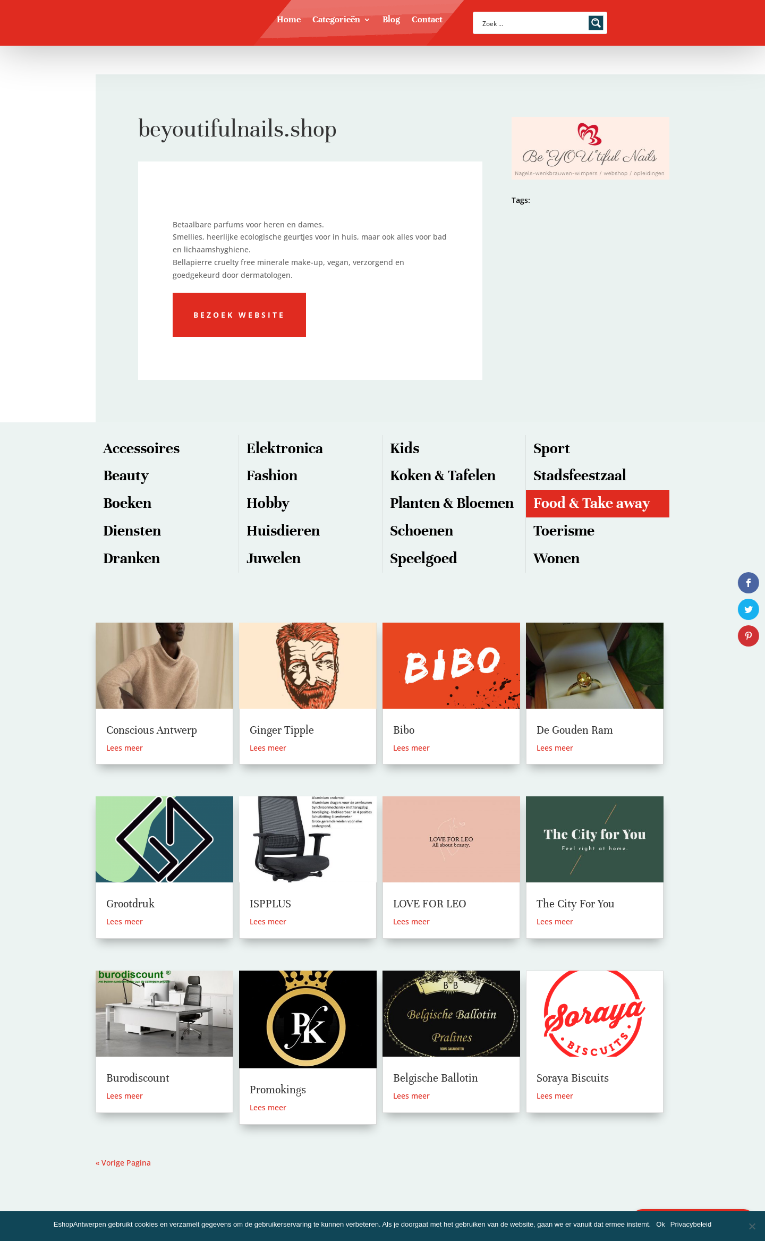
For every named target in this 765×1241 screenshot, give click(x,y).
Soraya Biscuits (573, 1078)
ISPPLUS (270, 904)
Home (289, 20)
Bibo (403, 730)
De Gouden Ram (575, 730)
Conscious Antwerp (151, 730)
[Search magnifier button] (596, 22)
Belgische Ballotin (435, 1078)
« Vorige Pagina (123, 1163)
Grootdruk (130, 904)
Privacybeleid (690, 1224)
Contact (427, 20)
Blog (391, 20)
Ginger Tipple (282, 730)
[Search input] (533, 23)
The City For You (576, 904)
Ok (660, 1224)
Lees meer (124, 748)
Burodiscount (137, 1078)
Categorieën (336, 20)
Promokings (278, 1089)
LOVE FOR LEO (429, 904)
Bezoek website (239, 315)
